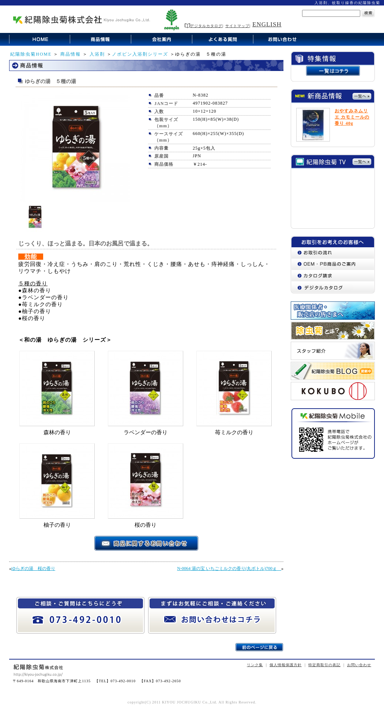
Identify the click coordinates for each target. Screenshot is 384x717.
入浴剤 (97, 54)
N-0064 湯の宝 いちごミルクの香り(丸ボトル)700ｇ (229, 568)
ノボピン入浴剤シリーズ (140, 54)
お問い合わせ (359, 665)
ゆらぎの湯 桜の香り (33, 568)
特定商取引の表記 (324, 665)
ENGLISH (267, 24)
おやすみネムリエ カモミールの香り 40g (352, 117)
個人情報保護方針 (286, 665)
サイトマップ (237, 26)
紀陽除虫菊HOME (31, 54)
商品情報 (70, 54)
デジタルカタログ (203, 26)
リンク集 (255, 665)
